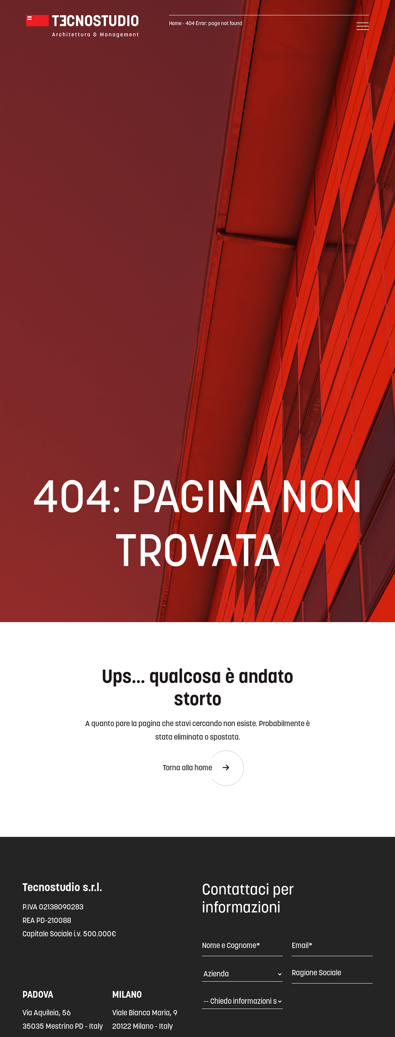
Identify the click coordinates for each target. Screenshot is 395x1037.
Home (175, 24)
